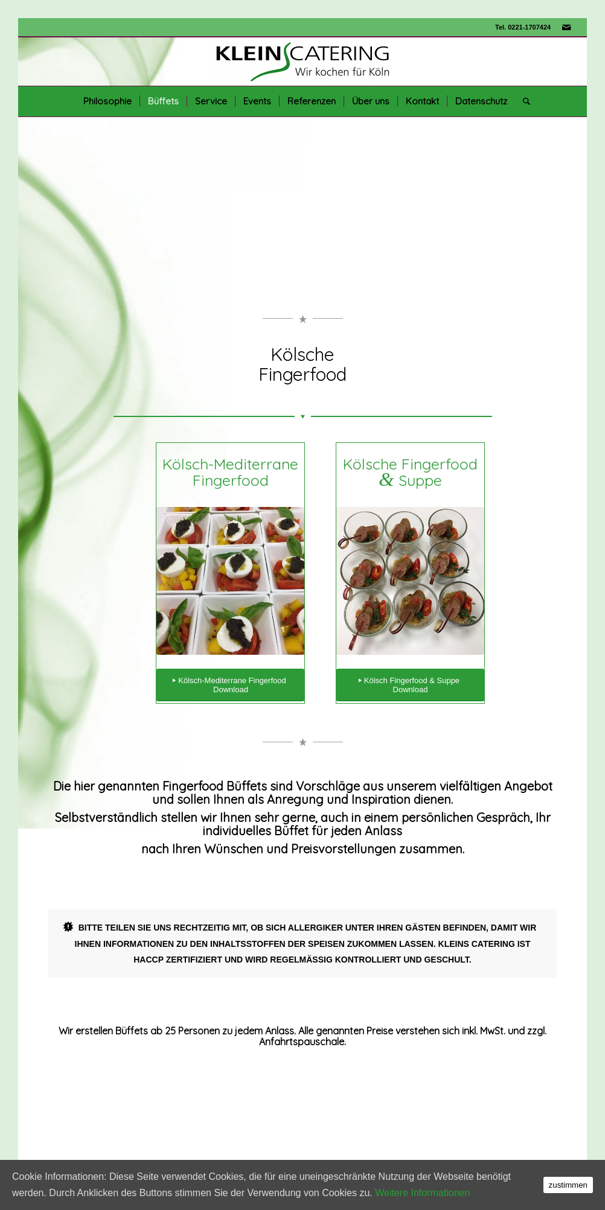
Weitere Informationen (422, 1193)
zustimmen (568, 1184)
